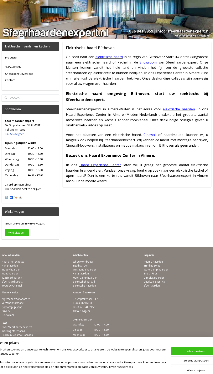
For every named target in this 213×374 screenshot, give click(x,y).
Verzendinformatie (13, 303)
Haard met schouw (13, 261)
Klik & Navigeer (14, 134)
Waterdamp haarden (85, 277)
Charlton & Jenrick (154, 281)
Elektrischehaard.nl (84, 281)
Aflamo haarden (153, 261)
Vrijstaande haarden (85, 269)
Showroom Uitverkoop (19, 74)
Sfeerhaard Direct (12, 281)
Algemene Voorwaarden (16, 299)
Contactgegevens (12, 307)
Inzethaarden (80, 265)
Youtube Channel (12, 285)
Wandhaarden (10, 273)
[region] (79, 358)
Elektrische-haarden (84, 285)
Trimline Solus (152, 265)
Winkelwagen (16, 232)
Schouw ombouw (83, 261)
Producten (11, 57)
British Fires (150, 273)
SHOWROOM (13, 67)
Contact (10, 80)
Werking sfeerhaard (13, 331)
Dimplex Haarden (154, 277)
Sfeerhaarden (152, 285)
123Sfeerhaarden (12, 277)
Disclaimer (8, 315)
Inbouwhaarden (11, 269)
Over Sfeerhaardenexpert (17, 327)
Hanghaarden (10, 265)
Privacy (6, 311)
